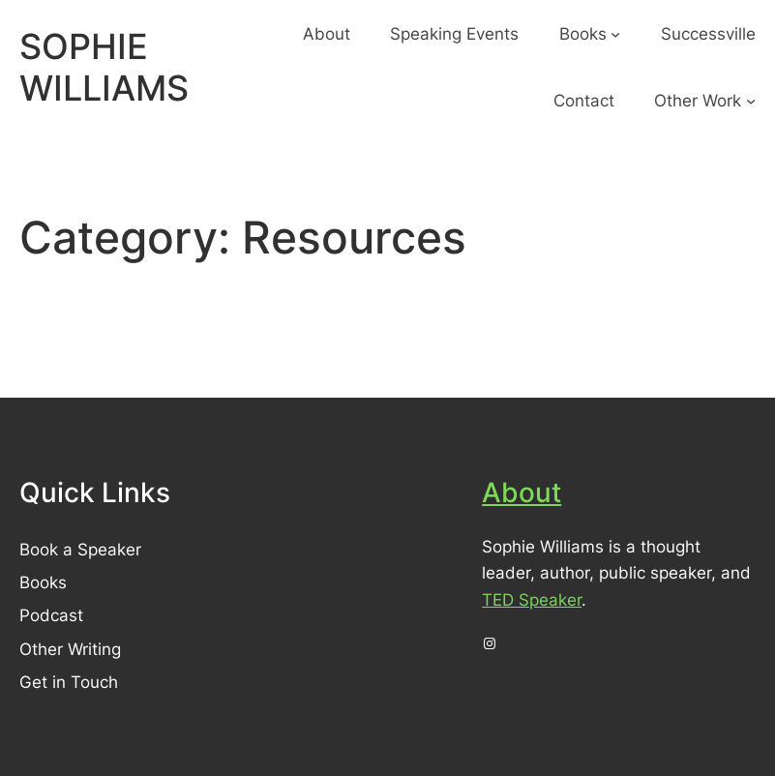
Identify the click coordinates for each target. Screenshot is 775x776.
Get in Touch (68, 682)
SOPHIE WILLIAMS (104, 67)
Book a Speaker (80, 549)
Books (43, 582)
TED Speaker (531, 599)
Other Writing (70, 649)
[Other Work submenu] (751, 100)
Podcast (51, 615)
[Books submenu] (615, 34)
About (521, 492)
